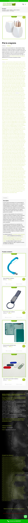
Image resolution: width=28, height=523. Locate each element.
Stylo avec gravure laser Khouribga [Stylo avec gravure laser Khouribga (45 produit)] (18, 460)
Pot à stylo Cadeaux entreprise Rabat (16, 156)
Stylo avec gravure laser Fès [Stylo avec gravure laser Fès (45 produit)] (7, 460)
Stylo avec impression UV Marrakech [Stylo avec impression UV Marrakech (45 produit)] (8, 482)
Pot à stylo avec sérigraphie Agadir (11, 121)
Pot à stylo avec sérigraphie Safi (13, 130)
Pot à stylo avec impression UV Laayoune (12, 113)
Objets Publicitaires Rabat (6, 91)
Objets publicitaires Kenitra (16, 87)
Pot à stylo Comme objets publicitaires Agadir (12, 173)
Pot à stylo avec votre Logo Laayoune (13, 138)
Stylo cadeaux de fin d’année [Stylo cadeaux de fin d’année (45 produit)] (18, 498)
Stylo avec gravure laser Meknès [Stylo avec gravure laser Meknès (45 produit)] (20, 464)
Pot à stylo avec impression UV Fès (18, 110)
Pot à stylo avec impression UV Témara (11, 119)
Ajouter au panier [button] (8, 317)
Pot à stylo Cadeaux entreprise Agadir (11, 146)
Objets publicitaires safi (14, 91)
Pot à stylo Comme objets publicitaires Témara (12, 188)
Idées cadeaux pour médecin (11, 79)
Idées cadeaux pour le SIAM (19, 76)
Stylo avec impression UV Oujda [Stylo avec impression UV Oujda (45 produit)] (19, 487)
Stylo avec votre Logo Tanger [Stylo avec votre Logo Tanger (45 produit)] (18, 496)
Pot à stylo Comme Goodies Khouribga (18, 164)
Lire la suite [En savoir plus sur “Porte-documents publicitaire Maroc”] (8, 350)
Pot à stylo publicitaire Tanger (12, 192)
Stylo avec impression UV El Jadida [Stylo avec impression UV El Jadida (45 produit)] (19, 476)
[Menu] (25, 4)
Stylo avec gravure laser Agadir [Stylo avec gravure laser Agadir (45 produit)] (7, 457)
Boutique (4, 8)
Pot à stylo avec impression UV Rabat (10, 117)
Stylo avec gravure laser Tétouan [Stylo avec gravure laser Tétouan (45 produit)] (8, 473)
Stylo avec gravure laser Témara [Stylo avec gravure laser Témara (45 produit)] (19, 471)
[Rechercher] (22, 4)
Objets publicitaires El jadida (15, 86)
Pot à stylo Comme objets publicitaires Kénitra (16, 177)
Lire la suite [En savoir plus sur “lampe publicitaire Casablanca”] (8, 283)
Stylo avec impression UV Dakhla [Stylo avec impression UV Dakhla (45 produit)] (8, 476)
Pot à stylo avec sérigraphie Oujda (15, 129)
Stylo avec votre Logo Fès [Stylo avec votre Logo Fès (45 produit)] (18, 494)
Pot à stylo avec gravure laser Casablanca (15, 94)
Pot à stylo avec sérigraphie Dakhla (11, 122)
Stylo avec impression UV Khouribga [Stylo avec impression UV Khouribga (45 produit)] (18, 478)
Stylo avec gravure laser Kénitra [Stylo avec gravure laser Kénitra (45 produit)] (7, 462)
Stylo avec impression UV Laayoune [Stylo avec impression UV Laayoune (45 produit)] (19, 480)
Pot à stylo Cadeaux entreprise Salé (15, 157)
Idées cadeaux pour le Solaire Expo (14, 78)
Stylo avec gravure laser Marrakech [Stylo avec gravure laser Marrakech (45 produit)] (8, 464)
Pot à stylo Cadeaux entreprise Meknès (12, 153)
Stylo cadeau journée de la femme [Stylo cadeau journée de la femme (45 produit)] (8, 498)
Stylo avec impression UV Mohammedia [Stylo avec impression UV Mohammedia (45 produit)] (9, 485)
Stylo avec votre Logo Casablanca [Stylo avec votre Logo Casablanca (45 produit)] (8, 494)
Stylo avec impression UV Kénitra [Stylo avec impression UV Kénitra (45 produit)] (8, 480)
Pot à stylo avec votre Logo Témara (10, 145)
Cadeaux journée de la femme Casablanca (12, 63)
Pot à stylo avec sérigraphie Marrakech (11, 126)
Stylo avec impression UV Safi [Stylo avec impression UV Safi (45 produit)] (18, 489)
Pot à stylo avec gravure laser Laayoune (19, 98)
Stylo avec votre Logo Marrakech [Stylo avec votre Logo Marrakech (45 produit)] (8, 496)
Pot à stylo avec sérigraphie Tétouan (14, 133)
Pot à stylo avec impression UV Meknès (16, 114)
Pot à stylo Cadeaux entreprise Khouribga (18, 150)
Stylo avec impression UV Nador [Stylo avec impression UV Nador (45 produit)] (8, 487)
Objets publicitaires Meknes (10, 90)
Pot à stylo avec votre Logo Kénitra (12, 137)
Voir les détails (19, 283)
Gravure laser (10, 64)
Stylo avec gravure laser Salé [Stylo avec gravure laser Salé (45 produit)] (17, 469)
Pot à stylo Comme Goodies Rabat (12, 169)
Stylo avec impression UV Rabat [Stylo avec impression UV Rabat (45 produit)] (8, 489)
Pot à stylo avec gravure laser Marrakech (8, 99)
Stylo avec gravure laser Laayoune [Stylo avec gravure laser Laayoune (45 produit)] (19, 462)
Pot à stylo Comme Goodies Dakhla (18, 161)
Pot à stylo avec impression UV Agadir (14, 107)
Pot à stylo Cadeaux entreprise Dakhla (15, 148)
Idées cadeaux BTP (15, 64)
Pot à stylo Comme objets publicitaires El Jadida (12, 176)
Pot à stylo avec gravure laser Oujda (14, 102)
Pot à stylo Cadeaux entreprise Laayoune (8, 152)
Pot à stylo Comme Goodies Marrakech (18, 165)
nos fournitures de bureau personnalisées (17, 56)
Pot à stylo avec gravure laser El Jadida (16, 95)
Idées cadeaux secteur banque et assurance (18, 82)
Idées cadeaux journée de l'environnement (13, 67)
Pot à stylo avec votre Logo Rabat (13, 142)
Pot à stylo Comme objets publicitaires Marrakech (16, 180)
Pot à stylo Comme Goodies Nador (12, 168)
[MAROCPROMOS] (11, 4)
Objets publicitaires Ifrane (7, 87)
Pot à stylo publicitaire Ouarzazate (13, 191)
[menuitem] (22, 4)
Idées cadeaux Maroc (12, 68)
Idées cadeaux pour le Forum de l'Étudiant (16, 71)
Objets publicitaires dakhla (6, 86)
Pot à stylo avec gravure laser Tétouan (15, 106)
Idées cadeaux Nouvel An (20, 68)
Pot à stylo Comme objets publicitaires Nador (17, 183)
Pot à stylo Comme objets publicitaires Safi (14, 185)
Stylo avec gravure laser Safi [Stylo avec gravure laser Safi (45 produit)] (7, 469)
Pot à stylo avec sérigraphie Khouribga (10, 125)
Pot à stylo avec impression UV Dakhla (17, 109)
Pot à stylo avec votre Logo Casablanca (14, 134)
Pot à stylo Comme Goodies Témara (10, 172)
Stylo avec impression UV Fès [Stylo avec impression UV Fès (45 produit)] (7, 478)
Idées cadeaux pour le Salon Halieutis (13, 75)
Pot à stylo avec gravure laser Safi (14, 103)
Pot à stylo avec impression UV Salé (9, 118)
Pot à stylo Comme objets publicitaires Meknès (9, 181)
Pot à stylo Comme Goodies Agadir (18, 160)
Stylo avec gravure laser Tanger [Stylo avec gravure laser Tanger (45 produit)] (7, 471)
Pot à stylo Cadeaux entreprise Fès (17, 149)
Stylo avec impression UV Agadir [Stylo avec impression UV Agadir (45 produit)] (19, 473)
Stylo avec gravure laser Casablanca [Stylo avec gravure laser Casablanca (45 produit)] (19, 457)
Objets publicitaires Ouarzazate (19, 90)
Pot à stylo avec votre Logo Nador (15, 141)
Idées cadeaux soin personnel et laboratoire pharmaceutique (11, 83)
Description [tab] (5, 197)
